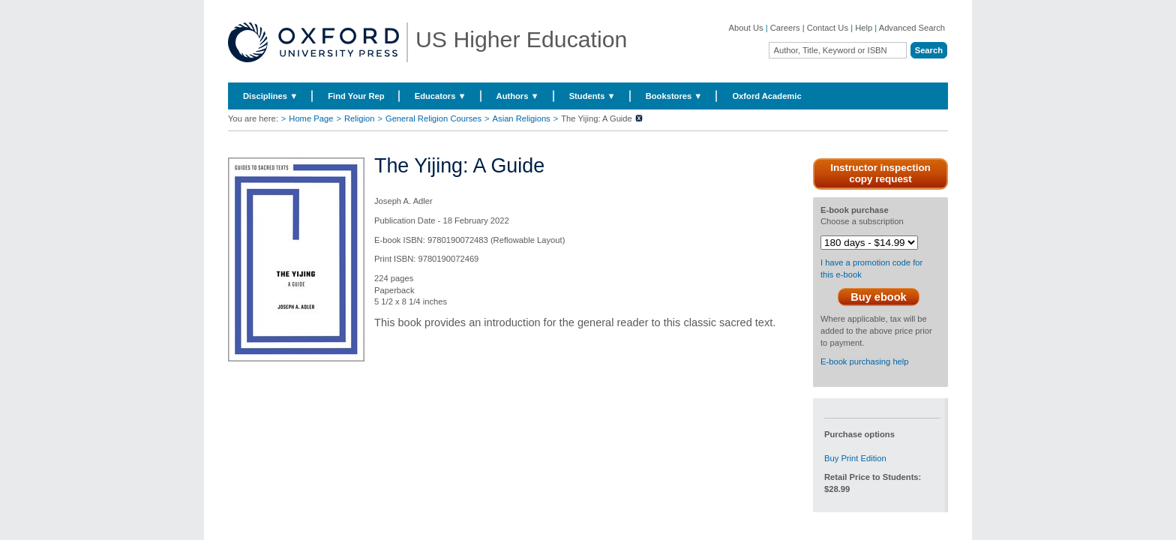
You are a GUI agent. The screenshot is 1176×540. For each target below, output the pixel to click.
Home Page (311, 118)
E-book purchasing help (864, 361)
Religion (359, 118)
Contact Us (827, 27)
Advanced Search (912, 27)
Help (863, 27)
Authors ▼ (517, 96)
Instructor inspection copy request (880, 173)
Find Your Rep (356, 96)
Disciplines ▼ (270, 96)
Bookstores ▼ (674, 96)
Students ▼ (592, 96)
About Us (746, 27)
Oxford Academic (766, 96)
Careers (785, 27)
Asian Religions (521, 118)
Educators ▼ (440, 96)
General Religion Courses (434, 118)
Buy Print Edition (855, 458)
